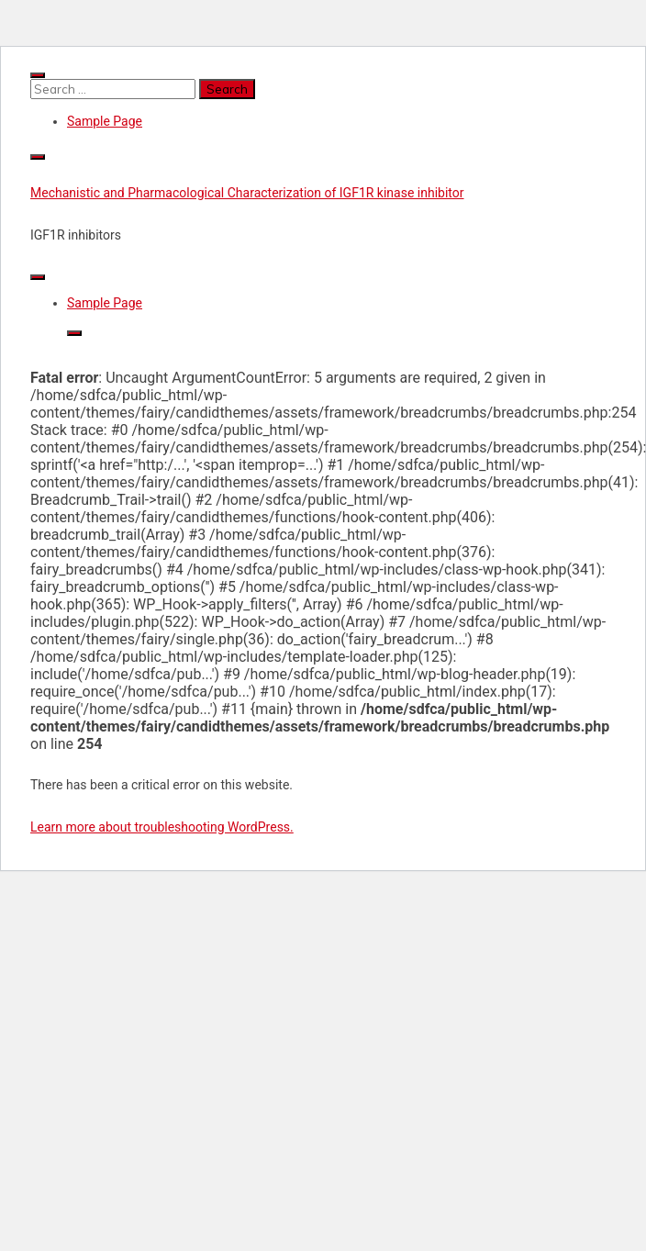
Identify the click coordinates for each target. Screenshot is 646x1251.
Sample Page (104, 121)
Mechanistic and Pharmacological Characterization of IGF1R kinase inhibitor (247, 192)
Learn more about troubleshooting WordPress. (162, 827)
